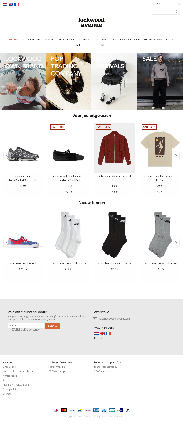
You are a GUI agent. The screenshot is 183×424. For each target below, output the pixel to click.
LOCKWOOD (31, 39)
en (11, 4)
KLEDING (85, 39)
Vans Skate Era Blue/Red (23, 263)
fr (16, 4)
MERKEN (82, 44)
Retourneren (9, 380)
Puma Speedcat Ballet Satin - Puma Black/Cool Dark (68, 178)
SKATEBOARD (130, 39)
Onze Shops (9, 367)
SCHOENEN (66, 39)
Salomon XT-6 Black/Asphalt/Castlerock (22, 178)
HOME (13, 39)
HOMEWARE (153, 39)
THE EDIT (99, 44)
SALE (169, 39)
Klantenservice (11, 375)
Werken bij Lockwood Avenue (19, 371)
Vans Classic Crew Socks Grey (160, 263)
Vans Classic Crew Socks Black (114, 263)
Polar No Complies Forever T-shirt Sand (160, 178)
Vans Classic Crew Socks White (69, 263)
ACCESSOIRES (105, 39)
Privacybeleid (10, 389)
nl (5, 4)
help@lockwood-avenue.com (114, 318)
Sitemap (7, 394)
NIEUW (49, 39)
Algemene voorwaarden (16, 384)
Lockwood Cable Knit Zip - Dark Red (114, 178)
